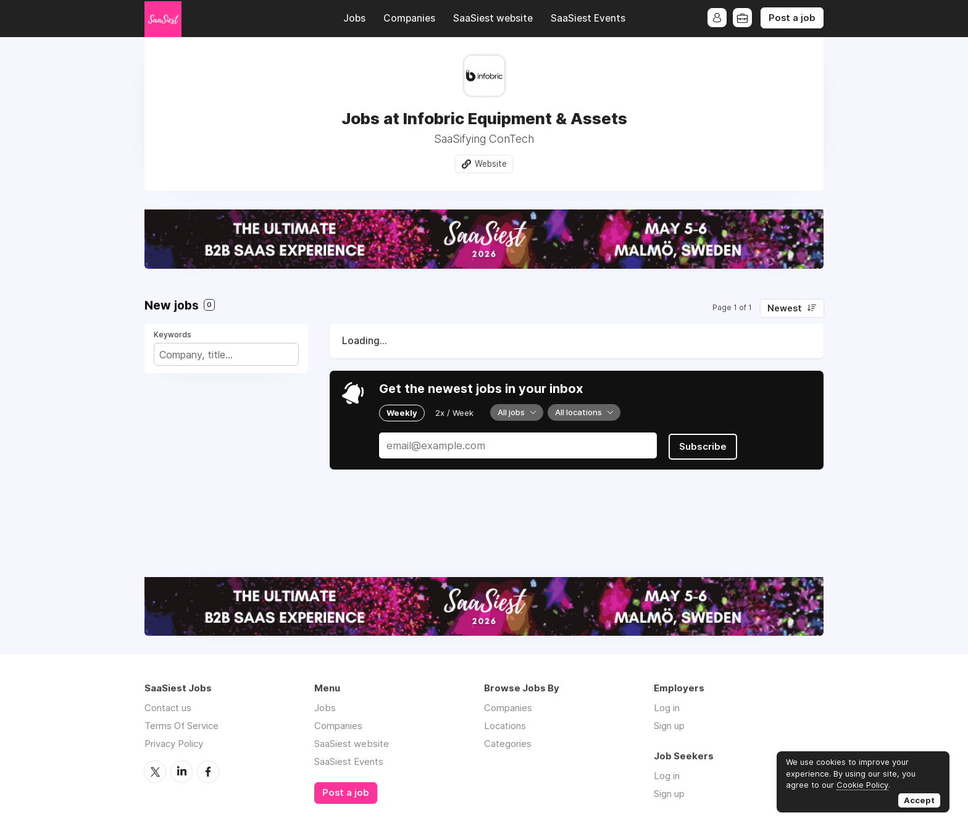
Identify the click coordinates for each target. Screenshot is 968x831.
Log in (667, 708)
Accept (919, 800)
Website (491, 164)
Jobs (354, 18)
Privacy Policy (173, 744)
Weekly (401, 413)
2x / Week (454, 413)
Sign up (669, 726)
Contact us (167, 708)
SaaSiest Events (588, 18)
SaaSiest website (493, 18)
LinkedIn (181, 771)
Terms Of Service (181, 726)
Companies (409, 18)
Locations (505, 726)
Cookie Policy (862, 785)
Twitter (154, 771)
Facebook (208, 771)
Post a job (792, 17)
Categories (508, 744)
